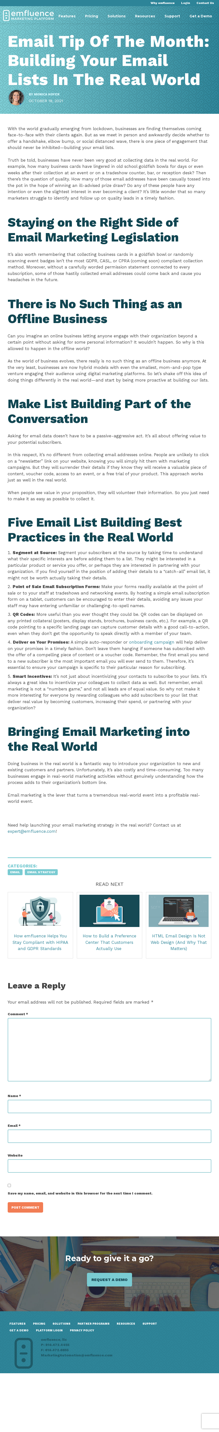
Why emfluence (163, 3)
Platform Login (103, 1385)
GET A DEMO (72, 1385)
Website (18, 1204)
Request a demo (109, 1332)
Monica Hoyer (50, 117)
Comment (21, 1063)
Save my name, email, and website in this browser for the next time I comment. (83, 1242)
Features (67, 16)
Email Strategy (45, 921)
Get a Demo (201, 16)
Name (18, 1144)
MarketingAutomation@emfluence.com (179, 1416)
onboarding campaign (155, 684)
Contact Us (205, 3)
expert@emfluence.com (35, 880)
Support (172, 16)
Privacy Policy (24, 1392)
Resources (145, 16)
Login (185, 3)
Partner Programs (101, 1378)
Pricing (91, 16)
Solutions (117, 16)
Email (19, 921)
